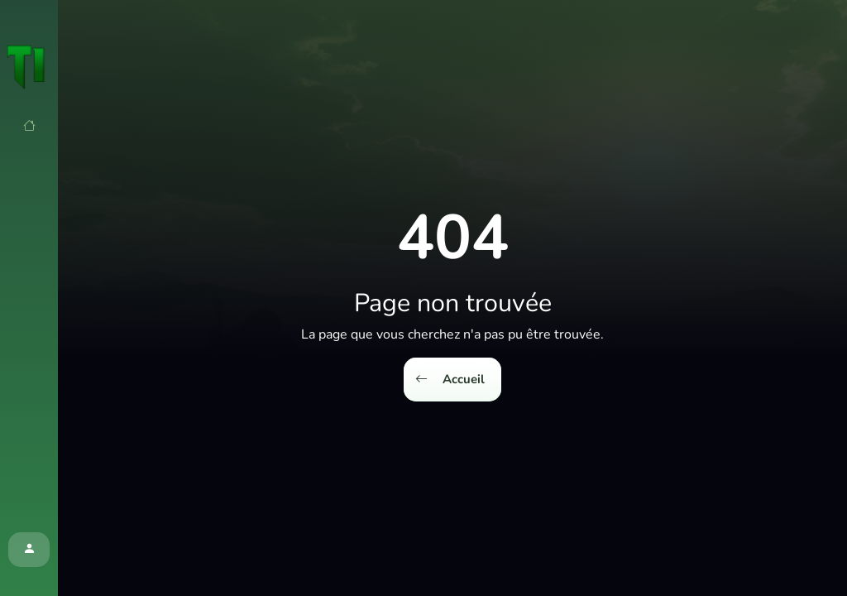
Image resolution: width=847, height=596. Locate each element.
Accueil (450, 379)
